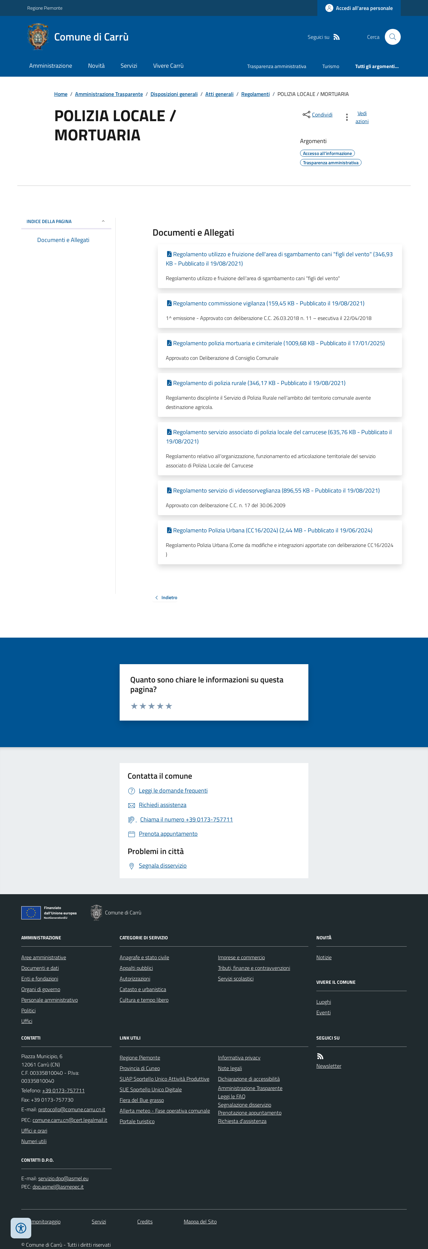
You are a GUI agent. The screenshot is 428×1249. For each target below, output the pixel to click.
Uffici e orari (34, 1130)
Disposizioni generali (174, 94)
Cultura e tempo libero (144, 1000)
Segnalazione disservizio (244, 1105)
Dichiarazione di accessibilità (249, 1079)
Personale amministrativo (49, 1000)
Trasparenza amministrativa (276, 66)
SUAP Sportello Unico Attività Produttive (164, 1079)
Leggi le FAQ (232, 1096)
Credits (145, 1221)
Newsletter (328, 1066)
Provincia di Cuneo (140, 1068)
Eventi (323, 1012)
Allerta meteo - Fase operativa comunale (165, 1111)
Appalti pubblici (136, 968)
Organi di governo (40, 989)
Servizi (129, 65)
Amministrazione (50, 65)
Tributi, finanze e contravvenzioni (254, 968)
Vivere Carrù (168, 65)
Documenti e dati (40, 968)
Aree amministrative (43, 957)
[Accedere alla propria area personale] (359, 8)
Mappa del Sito (200, 1221)
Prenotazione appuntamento (249, 1113)
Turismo (330, 66)
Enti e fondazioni (39, 978)
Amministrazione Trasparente (109, 94)
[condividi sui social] (317, 114)
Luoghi (323, 1002)
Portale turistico (137, 1121)
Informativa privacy (239, 1057)
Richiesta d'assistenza (242, 1121)
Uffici (26, 1021)
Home (60, 94)
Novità (96, 65)
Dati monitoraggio (40, 1221)
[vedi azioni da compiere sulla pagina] (357, 117)
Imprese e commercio (241, 957)
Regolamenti (255, 94)
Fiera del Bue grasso (142, 1100)
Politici (28, 1010)
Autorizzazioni (135, 978)
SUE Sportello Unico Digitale (151, 1089)
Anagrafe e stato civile (144, 957)
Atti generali (219, 94)
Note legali (230, 1068)
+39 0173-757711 (63, 1090)
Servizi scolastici (236, 978)
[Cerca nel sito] (390, 37)
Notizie (324, 957)
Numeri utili (34, 1141)
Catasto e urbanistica (143, 989)
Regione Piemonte (44, 7)
